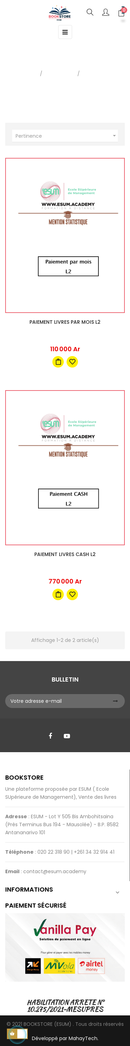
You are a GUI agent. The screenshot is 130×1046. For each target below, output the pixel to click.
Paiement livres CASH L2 (65, 554)
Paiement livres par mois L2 (65, 322)
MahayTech (83, 1038)
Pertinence (67, 136)
